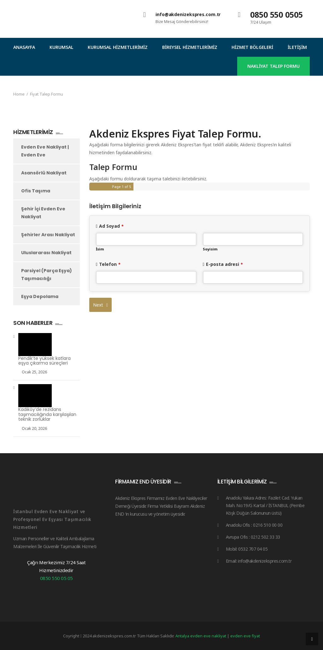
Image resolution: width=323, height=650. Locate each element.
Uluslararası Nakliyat (46, 252)
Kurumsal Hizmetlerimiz (118, 47)
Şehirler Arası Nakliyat (48, 234)
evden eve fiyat (245, 636)
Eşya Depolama (39, 296)
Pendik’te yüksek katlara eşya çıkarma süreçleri (44, 361)
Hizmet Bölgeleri (252, 47)
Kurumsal (61, 47)
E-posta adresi (224, 264)
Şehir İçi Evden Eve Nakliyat (43, 213)
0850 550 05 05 (56, 578)
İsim (100, 249)
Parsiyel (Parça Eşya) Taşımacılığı (46, 274)
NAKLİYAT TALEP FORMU (273, 66)
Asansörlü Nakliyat (44, 173)
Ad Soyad (111, 226)
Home (19, 94)
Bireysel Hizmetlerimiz (189, 47)
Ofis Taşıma (35, 191)
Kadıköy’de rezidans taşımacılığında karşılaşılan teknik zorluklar (47, 414)
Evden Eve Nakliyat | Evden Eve (45, 151)
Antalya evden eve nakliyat (201, 636)
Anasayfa (24, 47)
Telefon (109, 264)
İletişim (297, 47)
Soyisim (210, 249)
